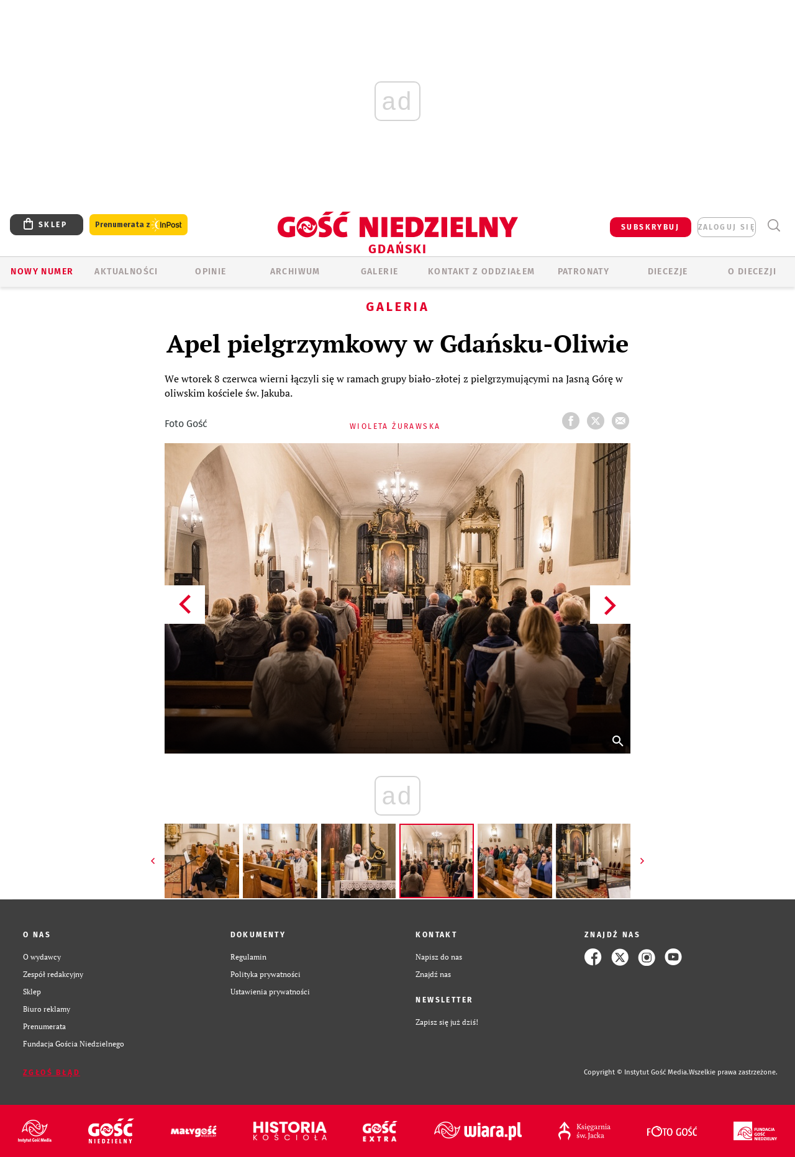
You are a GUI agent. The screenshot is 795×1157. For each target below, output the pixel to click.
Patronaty (584, 271)
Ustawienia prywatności (270, 991)
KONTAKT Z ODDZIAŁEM (481, 271)
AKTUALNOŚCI (126, 271)
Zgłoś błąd (51, 1072)
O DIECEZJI (752, 271)
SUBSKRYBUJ (650, 227)
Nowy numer (42, 271)
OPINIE (210, 271)
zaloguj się (726, 227)
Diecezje (668, 271)
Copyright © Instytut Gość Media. (636, 1072)
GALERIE (380, 271)
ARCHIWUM (295, 271)
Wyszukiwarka (773, 225)
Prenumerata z (138, 225)
